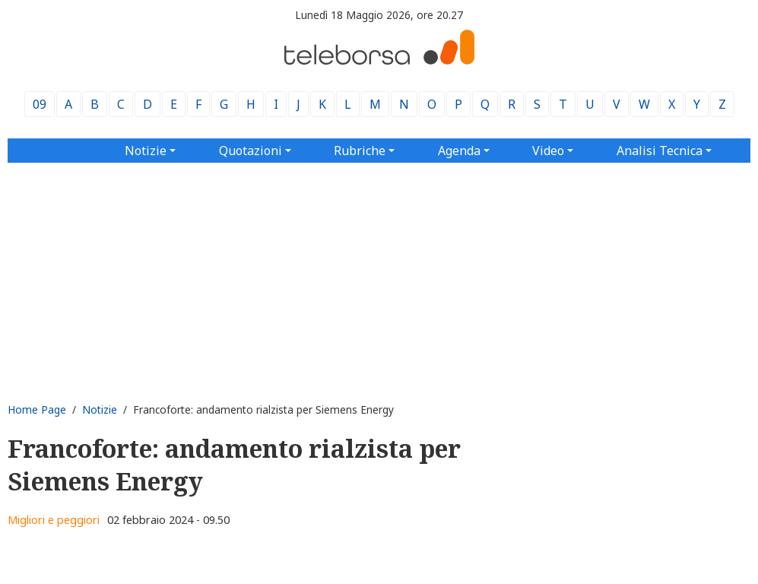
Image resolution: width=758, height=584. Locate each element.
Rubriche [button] (359, 150)
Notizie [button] (146, 150)
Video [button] (548, 150)
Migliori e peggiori (54, 520)
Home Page (37, 409)
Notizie (99, 409)
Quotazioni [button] (250, 150)
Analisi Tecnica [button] (659, 150)
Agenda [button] (459, 150)
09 (39, 104)
